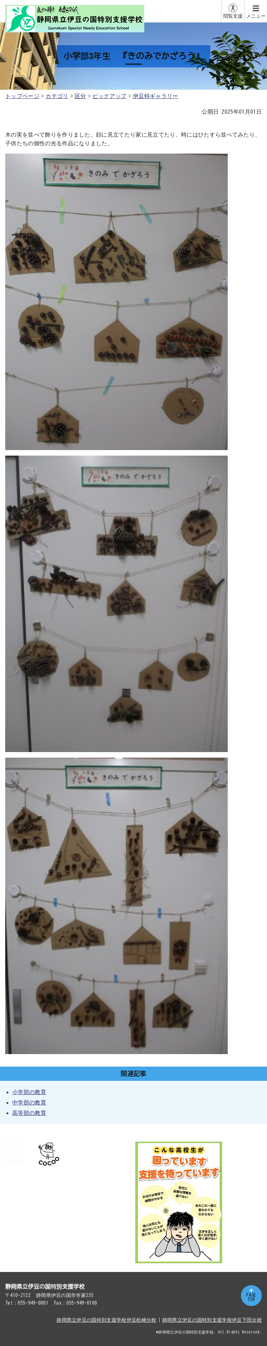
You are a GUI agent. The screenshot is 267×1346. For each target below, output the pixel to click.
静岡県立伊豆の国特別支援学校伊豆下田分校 (212, 1320)
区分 (80, 96)
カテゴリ (57, 96)
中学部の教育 (29, 1102)
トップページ (22, 96)
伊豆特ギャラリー (155, 96)
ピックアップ (109, 96)
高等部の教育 (29, 1113)
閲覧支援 (233, 16)
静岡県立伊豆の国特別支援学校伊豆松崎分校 (106, 1320)
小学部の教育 (29, 1092)
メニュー (256, 16)
